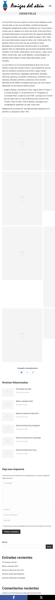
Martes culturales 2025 (24, 401)
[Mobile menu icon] (50, 6)
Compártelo (14, 597)
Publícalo (41, 597)
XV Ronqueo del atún (23, 389)
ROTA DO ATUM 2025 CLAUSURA (28, 438)
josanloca (5, 593)
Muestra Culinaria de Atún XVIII (27, 413)
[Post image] (8, 392)
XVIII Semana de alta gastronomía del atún (26, 593)
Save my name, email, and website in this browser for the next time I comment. (27, 526)
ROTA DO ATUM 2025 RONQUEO (28, 426)
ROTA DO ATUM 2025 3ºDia (26, 450)
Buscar (4, 542)
